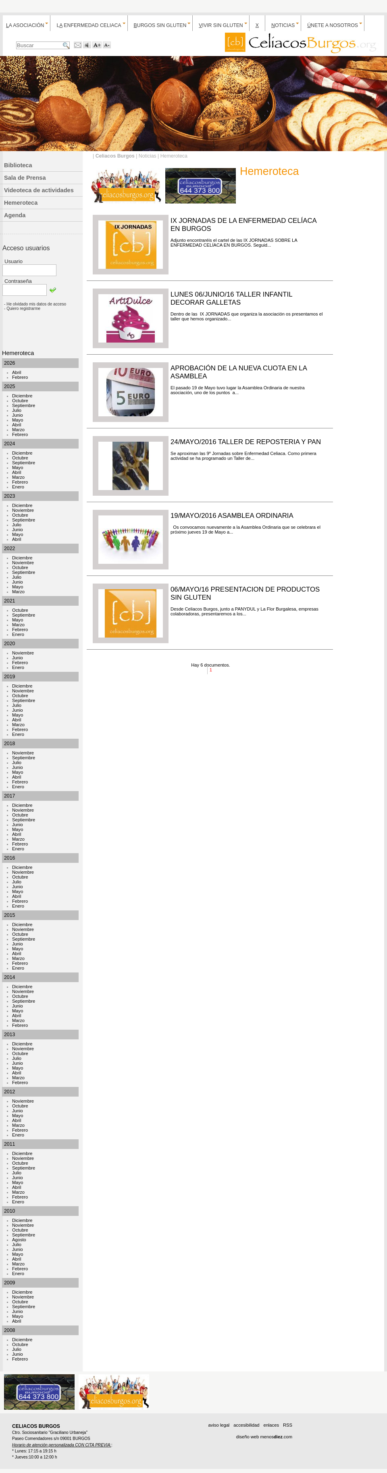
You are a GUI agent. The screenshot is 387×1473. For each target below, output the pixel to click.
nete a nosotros (332, 25)
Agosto (19, 1239)
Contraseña (18, 281)
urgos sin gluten (160, 25)
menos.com (276, 1436)
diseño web (247, 1436)
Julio (16, 410)
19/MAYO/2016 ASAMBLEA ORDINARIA (232, 515)
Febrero (20, 377)
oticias (283, 25)
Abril (16, 372)
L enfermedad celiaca (88, 25)
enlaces (271, 1425)
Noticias (147, 156)
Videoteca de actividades (39, 190)
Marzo (18, 429)
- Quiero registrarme (22, 308)
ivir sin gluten (221, 25)
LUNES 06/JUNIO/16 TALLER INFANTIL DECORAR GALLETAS (231, 298)
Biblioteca (18, 165)
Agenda (14, 215)
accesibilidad (246, 1425)
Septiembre (23, 405)
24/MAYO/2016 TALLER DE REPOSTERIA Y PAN (246, 442)
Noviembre (23, 510)
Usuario (13, 261)
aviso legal (218, 1425)
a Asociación (25, 25)
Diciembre (22, 395)
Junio (17, 415)
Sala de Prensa (25, 178)
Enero (18, 486)
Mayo (17, 420)
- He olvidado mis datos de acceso (35, 304)
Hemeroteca (20, 202)
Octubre (20, 400)
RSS (287, 1425)
